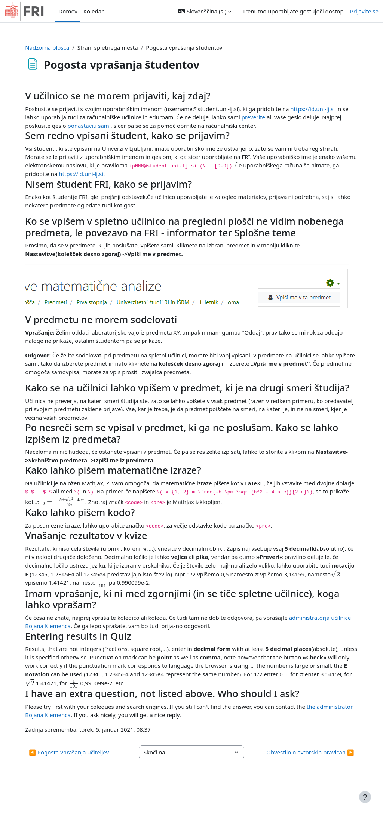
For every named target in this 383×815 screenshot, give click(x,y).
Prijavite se (364, 11)
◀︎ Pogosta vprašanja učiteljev (79, 773)
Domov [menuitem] (67, 11)
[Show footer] (365, 797)
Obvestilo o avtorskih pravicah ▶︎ (300, 773)
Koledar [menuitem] (93, 11)
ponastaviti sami (119, 125)
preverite (277, 117)
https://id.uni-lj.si (322, 109)
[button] (204, 11)
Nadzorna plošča (57, 47)
